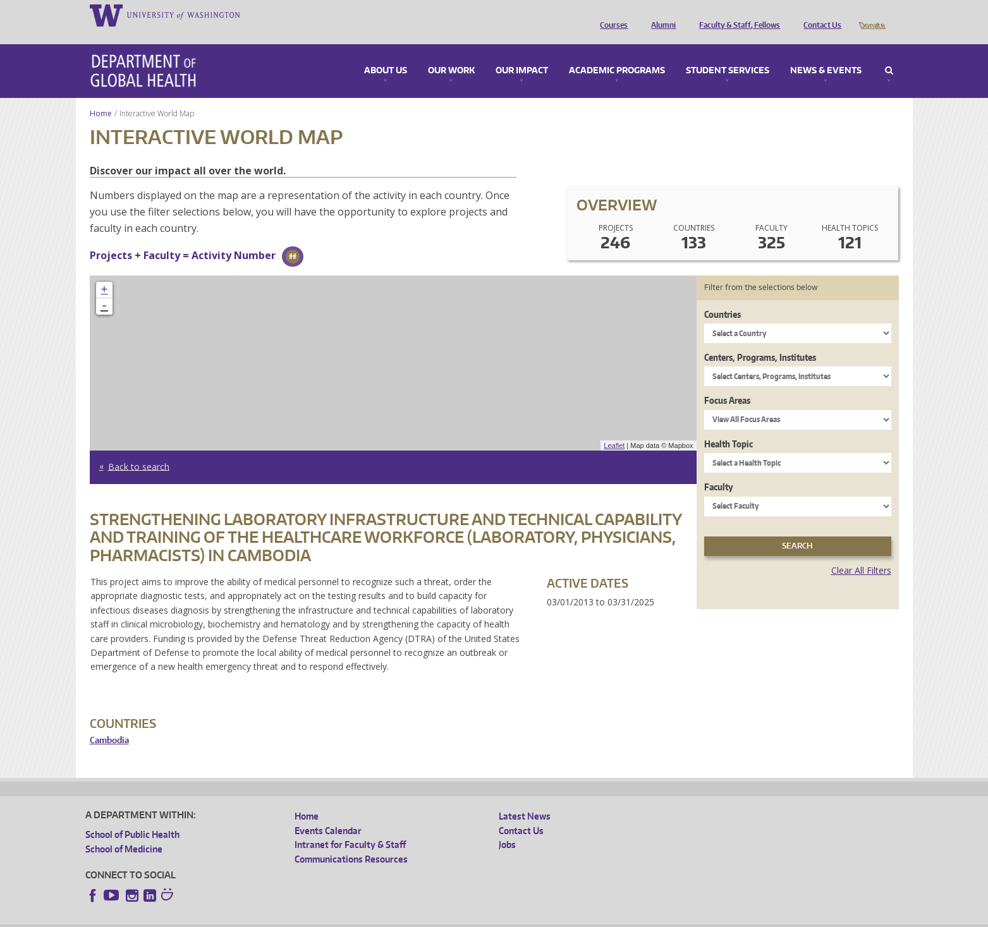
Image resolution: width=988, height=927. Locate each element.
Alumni (660, 14)
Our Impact (522, 53)
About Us (385, 53)
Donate (871, 14)
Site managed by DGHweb (379, 917)
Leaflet (614, 428)
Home (101, 95)
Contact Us (819, 14)
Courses (611, 14)
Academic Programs (617, 53)
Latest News (525, 798)
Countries (722, 296)
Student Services (727, 53)
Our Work (451, 53)
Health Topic (728, 426)
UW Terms (304, 917)
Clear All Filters (861, 553)
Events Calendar (328, 813)
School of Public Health (132, 816)
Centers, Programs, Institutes (760, 339)
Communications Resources (351, 841)
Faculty (718, 469)
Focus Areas (727, 382)
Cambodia (109, 722)
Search (889, 53)
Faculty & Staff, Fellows (736, 14)
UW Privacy (253, 917)
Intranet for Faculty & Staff (350, 826)
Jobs (507, 826)
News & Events (826, 53)
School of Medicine (123, 831)
